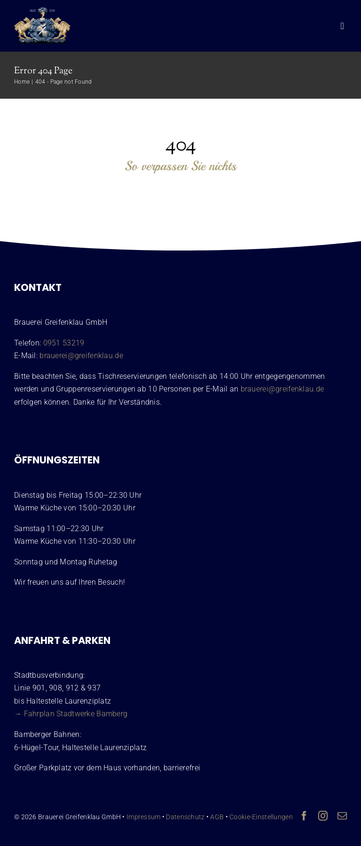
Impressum (143, 817)
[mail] (342, 816)
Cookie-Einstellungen (261, 817)
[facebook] (304, 816)
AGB (217, 817)
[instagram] (323, 816)
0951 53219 (64, 342)
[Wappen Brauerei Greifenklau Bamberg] (42, 12)
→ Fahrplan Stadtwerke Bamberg (70, 713)
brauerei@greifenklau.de (81, 355)
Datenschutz (185, 817)
